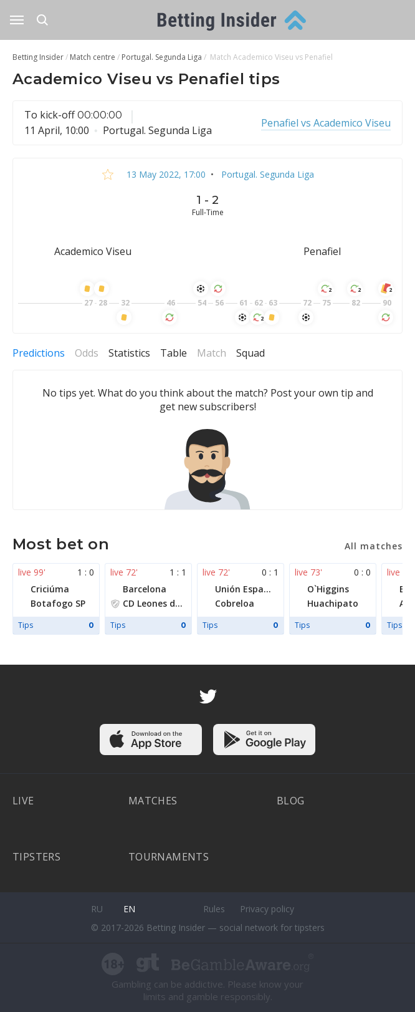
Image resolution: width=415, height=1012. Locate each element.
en (129, 909)
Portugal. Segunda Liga (266, 174)
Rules (214, 909)
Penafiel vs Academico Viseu (326, 123)
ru (97, 909)
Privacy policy (267, 909)
